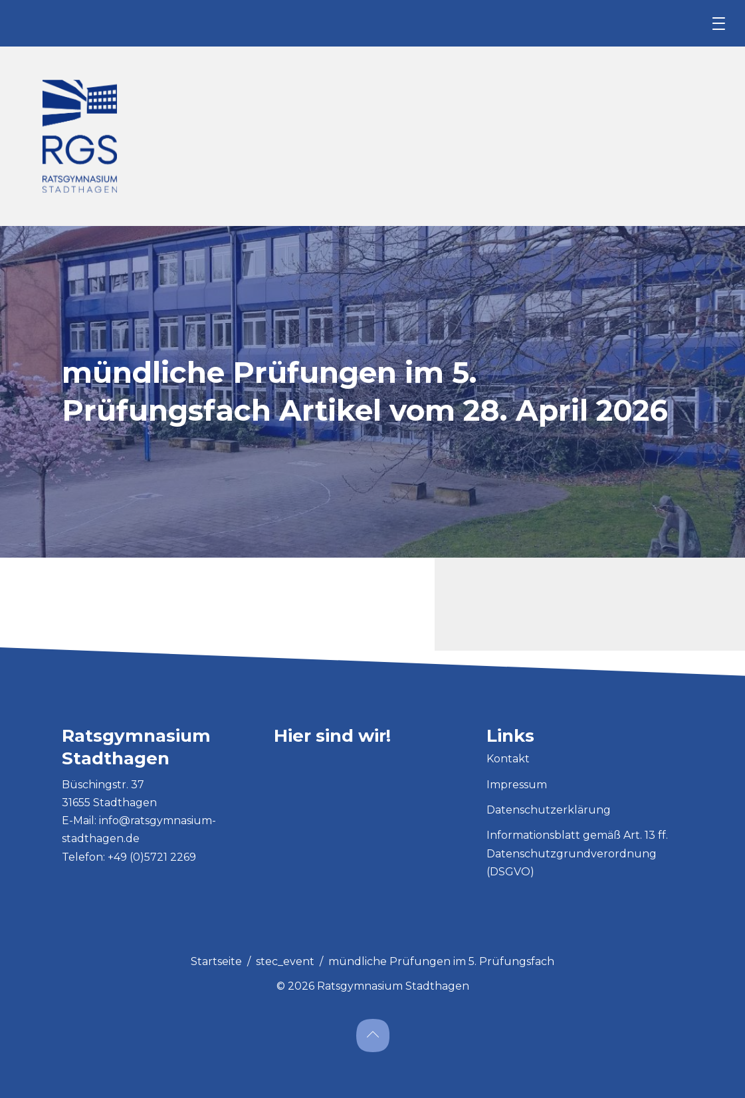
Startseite (216, 961)
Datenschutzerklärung (548, 810)
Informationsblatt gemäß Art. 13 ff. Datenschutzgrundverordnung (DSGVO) (577, 853)
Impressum (516, 784)
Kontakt (508, 758)
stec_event (285, 961)
